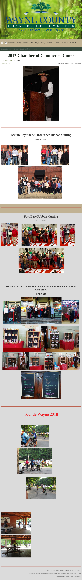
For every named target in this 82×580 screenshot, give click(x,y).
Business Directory (6, 49)
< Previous (4, 63)
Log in (4, 36)
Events (16, 49)
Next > (9, 63)
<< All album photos (6, 60)
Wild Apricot (66, 576)
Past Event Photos (25, 49)
